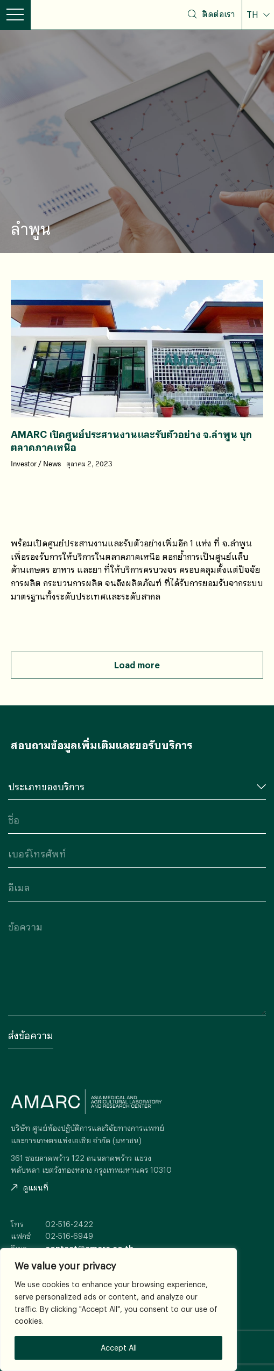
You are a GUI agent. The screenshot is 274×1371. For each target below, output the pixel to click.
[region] (118, 1309)
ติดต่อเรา (218, 14)
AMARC (70, 15)
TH (254, 14)
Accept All (119, 1347)
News (52, 464)
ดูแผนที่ (29, 1187)
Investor (24, 464)
